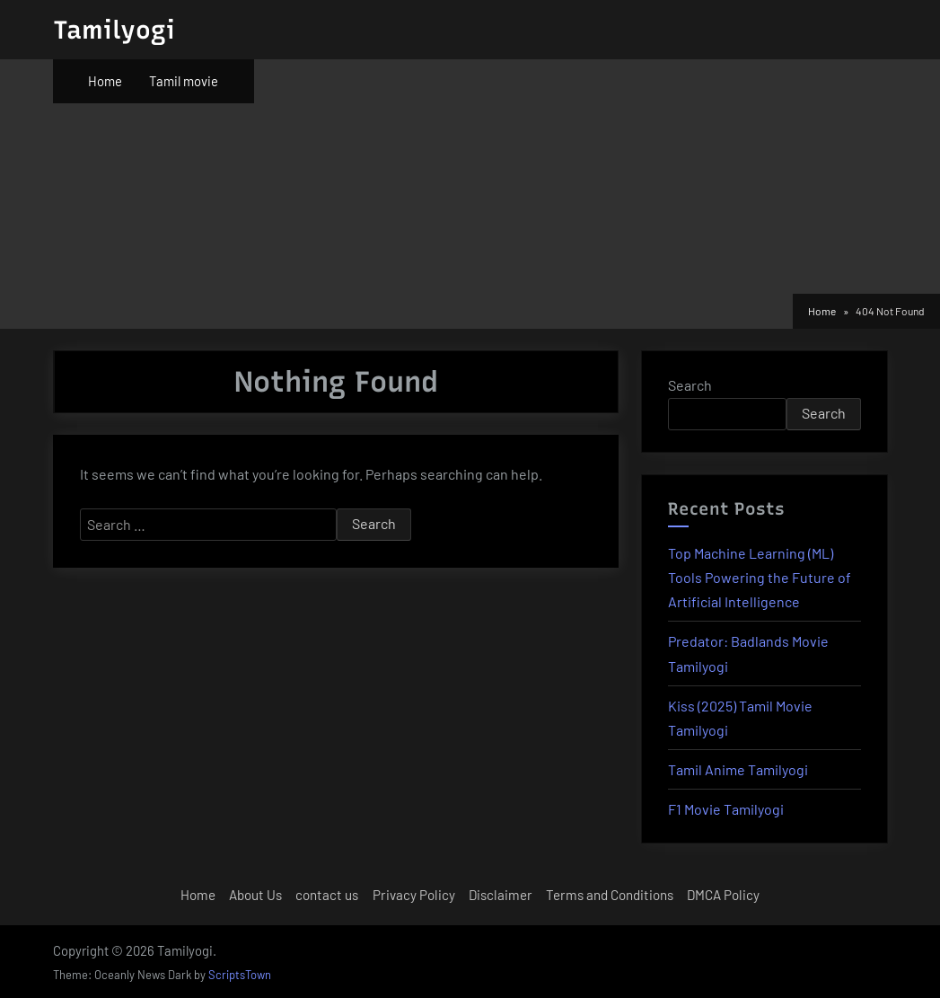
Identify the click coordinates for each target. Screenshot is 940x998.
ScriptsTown (239, 974)
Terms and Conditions (609, 895)
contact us (326, 895)
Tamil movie (183, 81)
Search (690, 384)
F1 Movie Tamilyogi (726, 808)
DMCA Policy (723, 895)
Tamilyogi (114, 29)
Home (105, 81)
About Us (255, 895)
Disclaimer (500, 895)
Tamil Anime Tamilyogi (738, 769)
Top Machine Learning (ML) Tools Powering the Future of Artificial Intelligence (759, 577)
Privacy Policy (414, 895)
